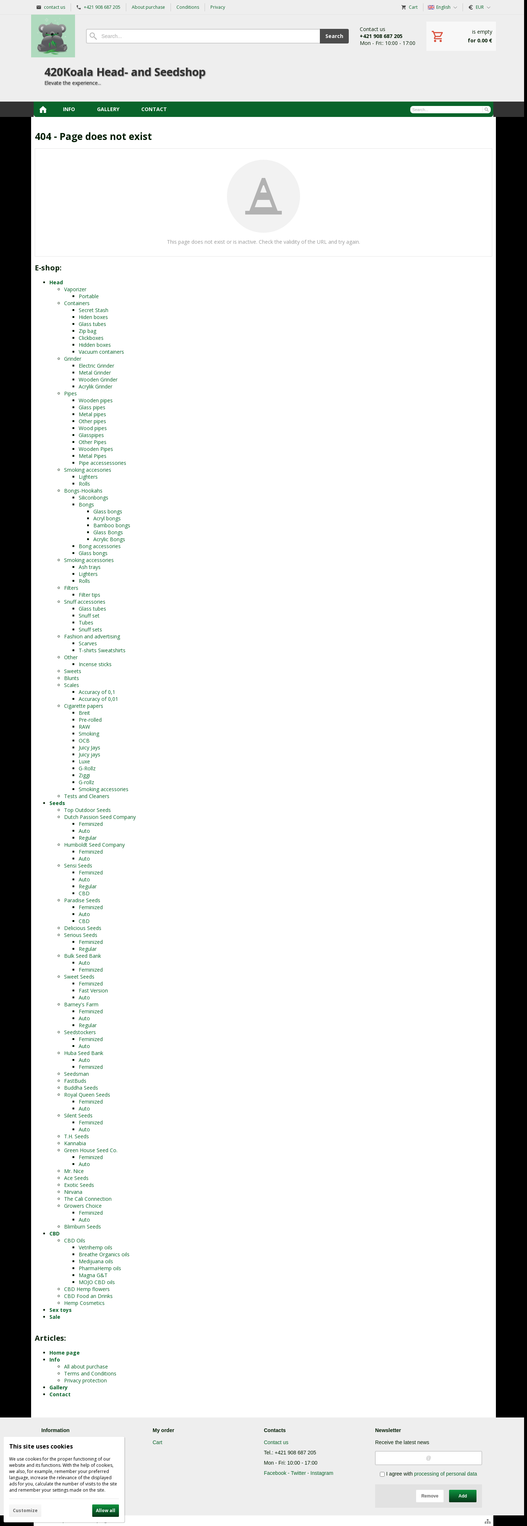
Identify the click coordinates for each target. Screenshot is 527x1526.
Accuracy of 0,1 (97, 691)
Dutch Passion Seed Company (100, 816)
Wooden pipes (96, 400)
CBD (84, 893)
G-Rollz (87, 768)
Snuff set (89, 615)
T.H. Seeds (76, 1136)
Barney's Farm (81, 1004)
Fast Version (93, 990)
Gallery (58, 1387)
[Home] (53, 36)
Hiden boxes (93, 317)
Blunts (71, 678)
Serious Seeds (80, 934)
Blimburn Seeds (82, 1226)
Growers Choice (83, 1205)
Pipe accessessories (102, 462)
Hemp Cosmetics (84, 1302)
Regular (88, 837)
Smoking (89, 733)
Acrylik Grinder (95, 386)
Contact (60, 1394)
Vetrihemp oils (95, 1247)
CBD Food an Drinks (88, 1295)
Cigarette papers (83, 705)
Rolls (84, 483)
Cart (157, 1442)
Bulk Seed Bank (82, 955)
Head (56, 282)
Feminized (91, 823)
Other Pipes (92, 442)
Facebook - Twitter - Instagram (298, 1473)
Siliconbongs (93, 497)
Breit (84, 712)
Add (463, 1496)
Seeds (57, 803)
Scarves (88, 643)
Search (334, 36)
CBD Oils (74, 1240)
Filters (71, 587)
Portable (89, 296)
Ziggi (84, 775)
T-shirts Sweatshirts (102, 650)
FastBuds (75, 1080)
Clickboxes (91, 337)
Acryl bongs (107, 518)
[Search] (203, 36)
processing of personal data (445, 1474)
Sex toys (60, 1309)
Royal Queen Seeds (87, 1094)
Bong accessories (100, 546)
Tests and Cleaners (86, 796)
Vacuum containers (101, 351)
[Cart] (461, 36)
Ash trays (90, 566)
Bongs (86, 504)
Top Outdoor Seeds (87, 809)
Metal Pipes (92, 455)
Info (54, 1359)
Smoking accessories (89, 560)
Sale (54, 1316)
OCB (84, 740)
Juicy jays (89, 754)
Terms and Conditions (90, 1373)
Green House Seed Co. (90, 1150)
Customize (25, 1510)
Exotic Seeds (79, 1184)
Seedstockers (80, 1032)
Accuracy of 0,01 (98, 698)
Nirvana (73, 1191)
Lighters (88, 476)
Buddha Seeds (81, 1087)
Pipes (70, 393)
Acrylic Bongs (109, 539)
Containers (77, 303)
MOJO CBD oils (97, 1282)
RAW (84, 726)
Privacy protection (85, 1380)
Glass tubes (92, 323)
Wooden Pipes (96, 448)
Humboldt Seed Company (94, 844)
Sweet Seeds (79, 976)
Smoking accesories (87, 469)
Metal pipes (92, 414)
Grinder (72, 358)
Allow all (105, 1510)
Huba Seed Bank (83, 1052)
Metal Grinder (95, 372)
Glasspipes (91, 435)
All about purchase (86, 1366)
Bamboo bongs (111, 525)
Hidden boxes (95, 344)
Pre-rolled (90, 719)
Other (71, 657)
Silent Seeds (78, 1115)
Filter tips (89, 594)
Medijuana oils (96, 1261)
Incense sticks (95, 664)
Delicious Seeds (82, 928)
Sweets (72, 671)
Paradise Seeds (82, 900)
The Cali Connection (88, 1198)
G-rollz (86, 782)
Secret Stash (93, 310)
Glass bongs (107, 511)
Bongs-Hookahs (83, 490)
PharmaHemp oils (100, 1268)
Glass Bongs (108, 532)
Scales (71, 685)
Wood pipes (93, 428)
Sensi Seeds (78, 865)
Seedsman (76, 1073)
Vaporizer (75, 289)
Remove (429, 1496)
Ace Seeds (76, 1177)
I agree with (428, 1474)
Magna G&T (93, 1275)
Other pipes (92, 421)
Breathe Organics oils (104, 1254)
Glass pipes (92, 407)
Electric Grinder (96, 365)
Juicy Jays (89, 747)
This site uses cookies (41, 1446)
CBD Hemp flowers (87, 1289)
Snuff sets (90, 629)
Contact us (276, 1442)
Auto (84, 830)
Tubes (86, 622)
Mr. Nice (74, 1171)
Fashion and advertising (92, 636)
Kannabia (75, 1143)
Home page (64, 1352)
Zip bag (87, 330)
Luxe (84, 761)
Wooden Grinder (98, 379)
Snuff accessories (84, 601)
